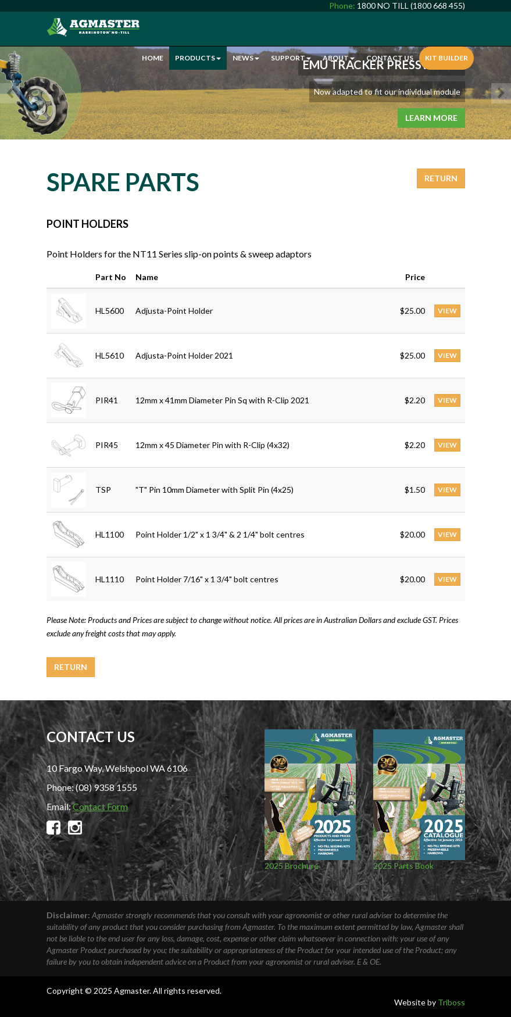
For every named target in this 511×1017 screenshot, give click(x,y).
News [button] (246, 57)
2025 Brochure (310, 800)
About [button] (339, 57)
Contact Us (389, 57)
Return (441, 178)
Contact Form (100, 806)
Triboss (451, 1002)
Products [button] (198, 57)
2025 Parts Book (419, 800)
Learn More (431, 118)
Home (152, 57)
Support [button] (291, 57)
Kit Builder (446, 57)
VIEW (447, 310)
